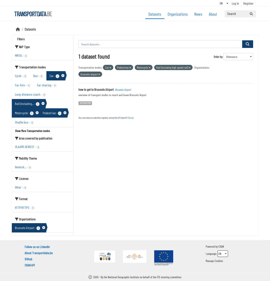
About (213, 13)
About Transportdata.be (39, 253)
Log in (235, 3)
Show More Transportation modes (32, 131)
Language (211, 253)
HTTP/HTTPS (85, 103)
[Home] (18, 29)
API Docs (129, 117)
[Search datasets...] (240, 13)
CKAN (221, 246)
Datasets (154, 13)
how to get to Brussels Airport (96, 89)
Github (28, 259)
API (119, 117)
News (198, 13)
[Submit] (251, 13)
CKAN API (30, 265)
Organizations (178, 13)
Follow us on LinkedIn (37, 247)
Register (248, 3)
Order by (218, 56)
